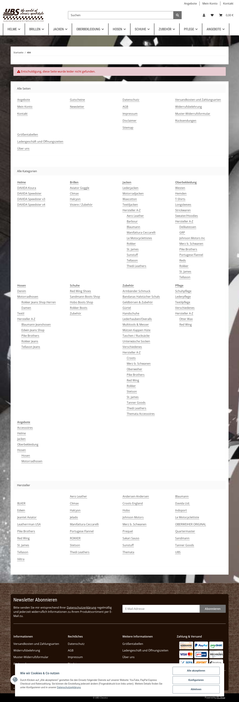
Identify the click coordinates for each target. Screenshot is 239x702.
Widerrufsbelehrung (188, 107)
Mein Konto (210, 3)
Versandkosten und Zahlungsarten (198, 100)
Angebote (190, 3)
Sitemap (128, 127)
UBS (178, 552)
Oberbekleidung (27, 444)
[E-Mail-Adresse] (161, 609)
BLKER (21, 503)
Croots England (133, 503)
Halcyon (75, 199)
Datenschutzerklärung (81, 607)
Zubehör (75, 313)
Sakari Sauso (131, 538)
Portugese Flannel (191, 255)
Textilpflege (182, 302)
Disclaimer (129, 121)
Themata (128, 552)
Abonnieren (213, 609)
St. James (133, 249)
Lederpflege (183, 297)
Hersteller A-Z (132, 210)
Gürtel (127, 308)
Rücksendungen (185, 121)
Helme (21, 433)
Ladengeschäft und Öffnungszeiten (40, 141)
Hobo (126, 510)
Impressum (130, 114)
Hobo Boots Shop (81, 302)
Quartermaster (185, 531)
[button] (204, 15)
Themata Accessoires (141, 414)
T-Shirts (180, 199)
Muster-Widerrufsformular (192, 114)
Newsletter (77, 107)
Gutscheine (77, 100)
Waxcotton (130, 199)
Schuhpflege (183, 291)
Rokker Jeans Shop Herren (38, 302)
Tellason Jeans (30, 347)
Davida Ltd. (182, 503)
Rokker (131, 244)
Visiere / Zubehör (81, 205)
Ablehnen (195, 689)
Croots (131, 358)
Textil (20, 313)
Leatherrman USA (29, 524)
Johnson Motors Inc (192, 238)
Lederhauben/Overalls (137, 319)
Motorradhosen (27, 297)
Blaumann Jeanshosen (36, 324)
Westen (180, 188)
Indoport (181, 510)
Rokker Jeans (29, 341)
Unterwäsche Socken (136, 341)
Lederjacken (130, 188)
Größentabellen (27, 134)
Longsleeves (183, 205)
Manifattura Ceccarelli (141, 232)
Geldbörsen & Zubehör (138, 302)
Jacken (21, 439)
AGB (125, 107)
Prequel (128, 531)
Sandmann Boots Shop (85, 297)
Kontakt (228, 3)
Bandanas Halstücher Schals (141, 297)
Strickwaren (183, 210)
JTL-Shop (221, 697)
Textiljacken (130, 205)
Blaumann (133, 227)
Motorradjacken (133, 193)
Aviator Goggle (79, 188)
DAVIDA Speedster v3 (31, 199)
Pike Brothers (188, 249)
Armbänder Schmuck (136, 291)
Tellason (132, 260)
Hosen (21, 450)
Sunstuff (132, 255)
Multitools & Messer (136, 324)
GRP (182, 232)
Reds (182, 260)
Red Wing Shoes (80, 291)
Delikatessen (187, 227)
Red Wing (133, 380)
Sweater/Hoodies (186, 216)
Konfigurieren (195, 680)
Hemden (181, 193)
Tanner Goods (136, 403)
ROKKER (75, 538)
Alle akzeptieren (195, 671)
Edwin (21, 510)
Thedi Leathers (136, 266)
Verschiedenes (132, 347)
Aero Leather (135, 216)
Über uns (23, 148)
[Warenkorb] (226, 15)
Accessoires (25, 428)
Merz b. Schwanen (191, 244)
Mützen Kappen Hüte (136, 330)
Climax (74, 193)
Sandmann (182, 538)
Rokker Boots (78, 308)
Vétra (20, 559)
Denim (21, 291)
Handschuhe (131, 313)
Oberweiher (134, 369)
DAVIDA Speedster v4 (31, 205)
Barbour (132, 221)
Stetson (132, 391)
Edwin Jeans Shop (32, 330)
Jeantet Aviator (27, 517)
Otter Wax (186, 319)
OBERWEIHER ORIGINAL (190, 524)
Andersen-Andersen (136, 496)
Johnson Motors (133, 517)
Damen (26, 308)
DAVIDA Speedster (29, 193)
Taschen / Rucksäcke (136, 336)
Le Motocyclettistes (139, 238)
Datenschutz (131, 100)
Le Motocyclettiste (187, 517)
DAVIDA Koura (26, 188)
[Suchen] (120, 15)
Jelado (74, 517)
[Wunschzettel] (212, 15)
